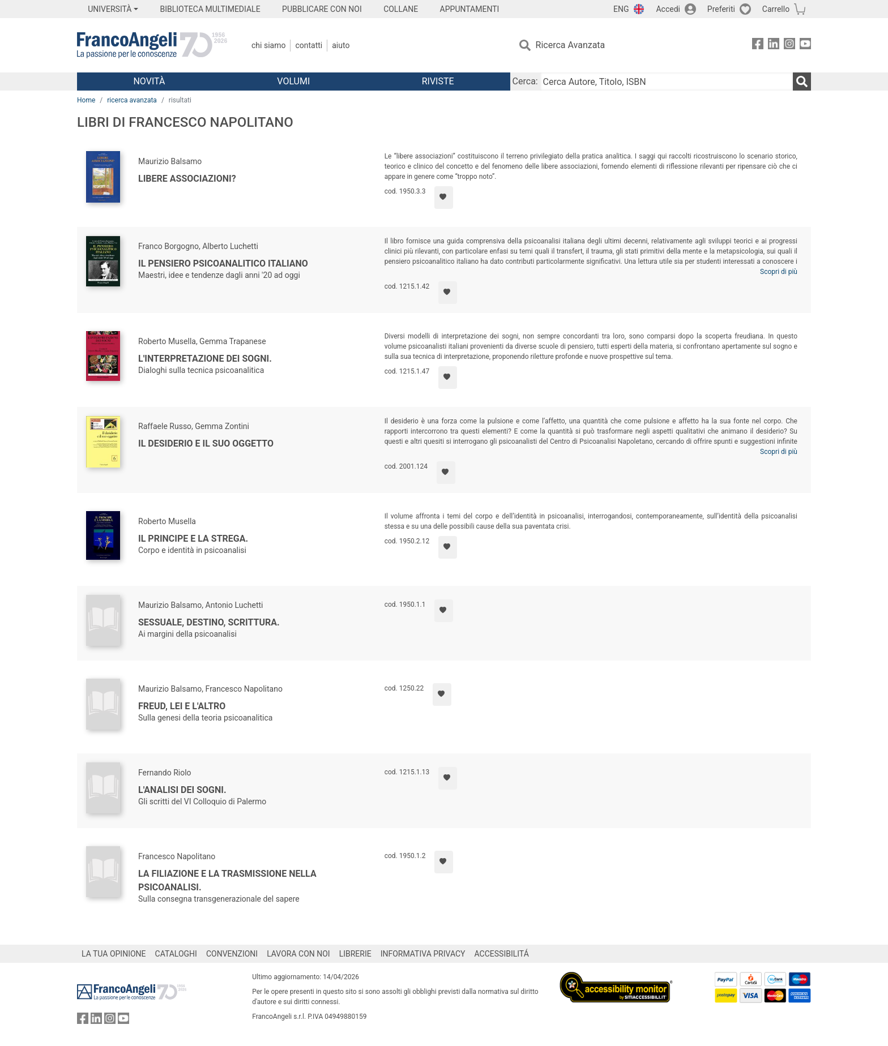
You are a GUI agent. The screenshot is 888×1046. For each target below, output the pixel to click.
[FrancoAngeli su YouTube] (805, 45)
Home (86, 100)
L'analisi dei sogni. (182, 789)
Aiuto (340, 45)
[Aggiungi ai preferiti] (443, 197)
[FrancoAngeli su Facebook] (757, 45)
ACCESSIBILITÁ (502, 953)
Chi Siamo (268, 45)
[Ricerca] (802, 81)
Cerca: (525, 81)
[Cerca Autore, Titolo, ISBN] (666, 81)
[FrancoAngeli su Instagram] (789, 45)
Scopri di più (778, 272)
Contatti (308, 45)
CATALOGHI (176, 953)
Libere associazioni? (187, 178)
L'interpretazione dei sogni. (205, 358)
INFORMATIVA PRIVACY (423, 953)
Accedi (668, 9)
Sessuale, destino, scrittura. (209, 622)
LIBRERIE (355, 953)
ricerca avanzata (132, 100)
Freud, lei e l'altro (181, 706)
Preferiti (721, 9)
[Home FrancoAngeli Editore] (152, 45)
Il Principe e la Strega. (193, 538)
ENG (621, 9)
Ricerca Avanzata (570, 45)
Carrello (775, 9)
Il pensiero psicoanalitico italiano (223, 263)
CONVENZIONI (232, 953)
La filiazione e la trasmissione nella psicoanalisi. (227, 880)
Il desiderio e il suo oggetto (206, 443)
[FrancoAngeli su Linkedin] (773, 45)
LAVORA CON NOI (298, 953)
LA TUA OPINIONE (114, 953)
